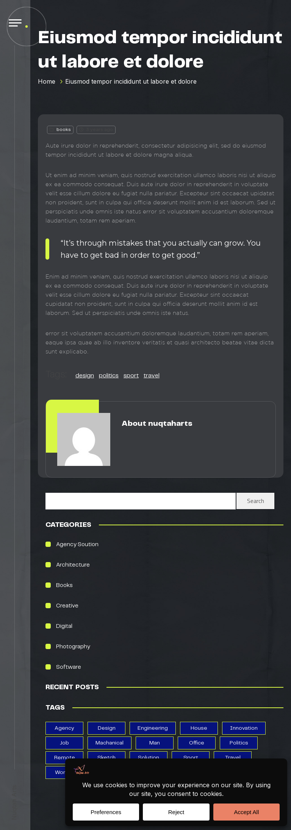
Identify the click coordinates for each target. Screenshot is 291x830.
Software (68, 667)
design (84, 375)
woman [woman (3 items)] (64, 772)
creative (67, 606)
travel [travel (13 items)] (233, 757)
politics (109, 375)
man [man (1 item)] (154, 743)
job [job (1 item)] (64, 743)
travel (152, 375)
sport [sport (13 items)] (190, 757)
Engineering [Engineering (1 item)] (153, 728)
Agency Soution (77, 544)
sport (131, 375)
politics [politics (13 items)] (239, 743)
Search (255, 500)
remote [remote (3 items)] (64, 757)
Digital (64, 626)
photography (73, 646)
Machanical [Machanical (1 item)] (109, 743)
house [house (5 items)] (199, 728)
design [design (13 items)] (107, 728)
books (63, 130)
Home (46, 81)
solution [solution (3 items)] (148, 757)
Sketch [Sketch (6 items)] (106, 757)
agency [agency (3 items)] (64, 728)
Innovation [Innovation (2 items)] (244, 728)
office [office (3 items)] (196, 743)
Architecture (73, 565)
